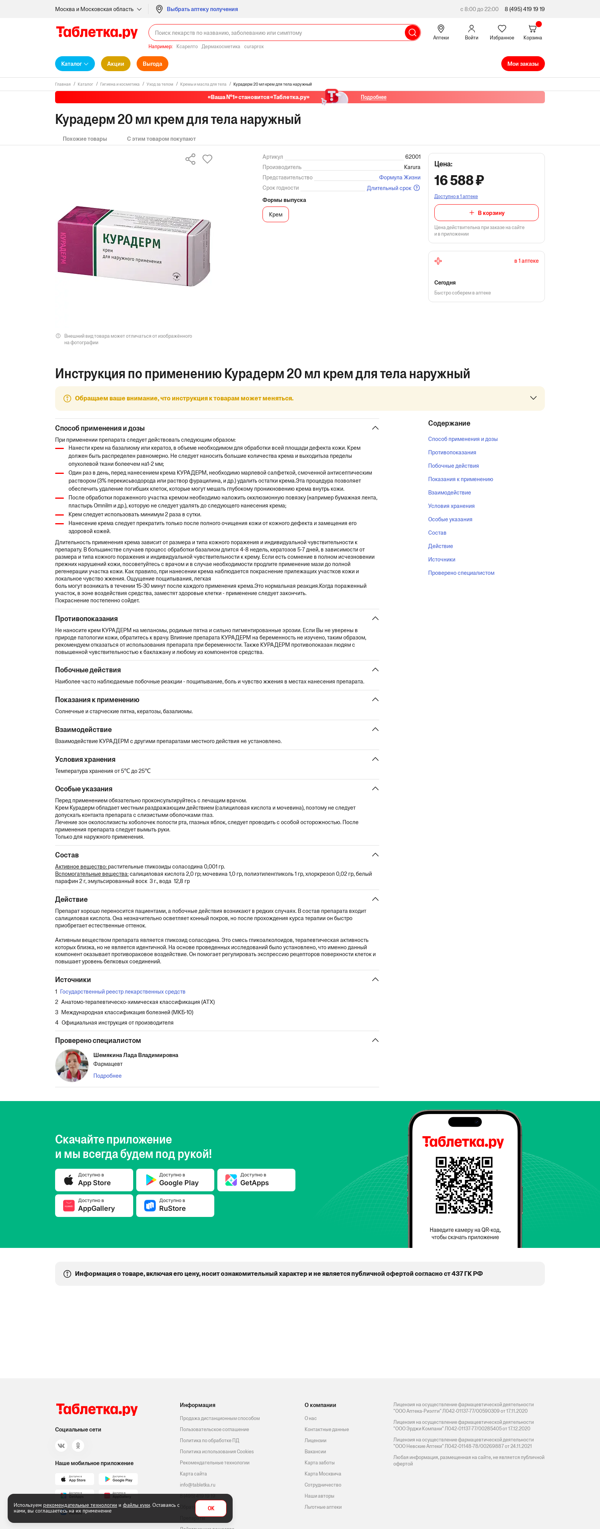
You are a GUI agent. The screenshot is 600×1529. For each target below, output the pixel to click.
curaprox (254, 46)
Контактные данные (327, 1429)
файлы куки (136, 1504)
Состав (437, 532)
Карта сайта (193, 1473)
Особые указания (450, 519)
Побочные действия (453, 465)
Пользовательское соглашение (214, 1429)
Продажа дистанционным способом (220, 1418)
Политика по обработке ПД (209, 1440)
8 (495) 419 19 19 (525, 9)
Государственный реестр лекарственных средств (123, 992)
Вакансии (315, 1451)
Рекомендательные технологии (214, 1462)
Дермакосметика (221, 46)
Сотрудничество (323, 1485)
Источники (441, 559)
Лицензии (315, 1440)
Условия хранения (451, 505)
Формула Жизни (400, 177)
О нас (311, 1418)
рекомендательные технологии (80, 1504)
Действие (440, 546)
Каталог (71, 63)
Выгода (152, 63)
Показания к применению (460, 479)
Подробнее (107, 1077)
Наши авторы (319, 1496)
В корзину (491, 212)
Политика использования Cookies (217, 1451)
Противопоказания (452, 452)
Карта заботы (320, 1462)
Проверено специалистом (461, 572)
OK (211, 1508)
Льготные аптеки (323, 1507)
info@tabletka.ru (197, 1485)
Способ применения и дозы (463, 438)
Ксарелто (187, 46)
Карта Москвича (323, 1473)
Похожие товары (85, 138)
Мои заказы (523, 63)
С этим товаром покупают (161, 138)
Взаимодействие (449, 492)
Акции (115, 63)
